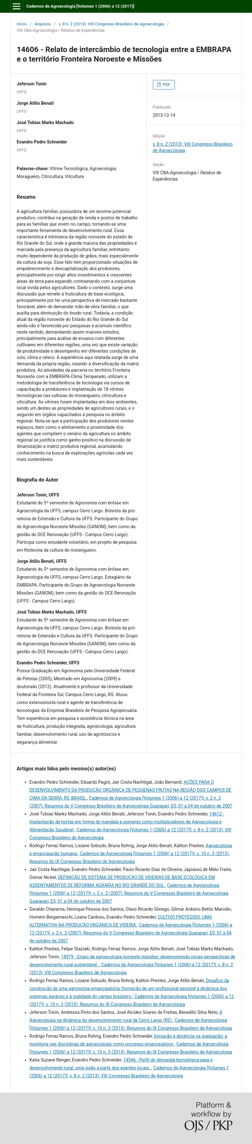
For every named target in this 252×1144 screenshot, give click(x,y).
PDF (166, 84)
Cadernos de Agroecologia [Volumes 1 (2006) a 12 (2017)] (80, 6)
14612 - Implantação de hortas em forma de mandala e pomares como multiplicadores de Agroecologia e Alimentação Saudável (127, 821)
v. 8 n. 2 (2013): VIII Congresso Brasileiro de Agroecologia (111, 24)
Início (22, 24)
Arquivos (43, 24)
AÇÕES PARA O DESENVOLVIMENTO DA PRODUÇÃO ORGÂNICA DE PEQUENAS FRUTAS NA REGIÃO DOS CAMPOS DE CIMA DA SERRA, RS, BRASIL (131, 790)
